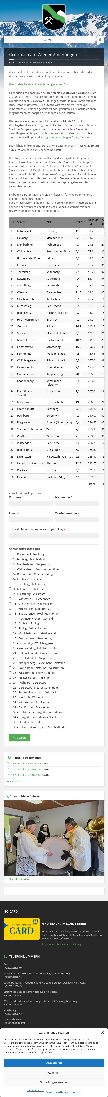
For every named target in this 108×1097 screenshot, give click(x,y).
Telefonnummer (67, 513)
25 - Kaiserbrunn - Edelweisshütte (34, 672)
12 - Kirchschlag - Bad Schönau (32, 608)
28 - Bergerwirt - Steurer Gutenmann (36, 687)
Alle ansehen (14, 781)
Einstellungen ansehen (54, 1082)
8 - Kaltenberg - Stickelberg (29, 589)
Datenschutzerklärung (56, 1092)
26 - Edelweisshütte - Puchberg (32, 677)
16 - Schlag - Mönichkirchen (30, 628)
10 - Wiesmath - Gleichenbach (31, 599)
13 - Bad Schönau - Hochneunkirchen (36, 613)
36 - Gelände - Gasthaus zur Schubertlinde (39, 727)
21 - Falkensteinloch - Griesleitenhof (35, 653)
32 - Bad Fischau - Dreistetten (31, 707)
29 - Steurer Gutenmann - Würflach (35, 692)
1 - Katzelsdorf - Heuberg (28, 554)
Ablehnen (54, 1072)
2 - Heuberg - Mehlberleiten (30, 559)
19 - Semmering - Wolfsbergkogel (33, 643)
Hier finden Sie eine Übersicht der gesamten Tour (39, 84)
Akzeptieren (54, 1062)
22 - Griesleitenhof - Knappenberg (34, 658)
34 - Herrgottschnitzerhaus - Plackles (35, 717)
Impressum (75, 1092)
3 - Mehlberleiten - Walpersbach (32, 564)
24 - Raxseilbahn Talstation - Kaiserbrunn (38, 668)
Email (14, 513)
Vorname (16, 497)
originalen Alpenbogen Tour (60, 137)
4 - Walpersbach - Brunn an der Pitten (36, 569)
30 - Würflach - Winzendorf (30, 697)
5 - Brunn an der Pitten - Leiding (33, 574)
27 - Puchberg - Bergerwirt (29, 682)
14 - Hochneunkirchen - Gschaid (33, 618)
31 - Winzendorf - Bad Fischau (31, 702)
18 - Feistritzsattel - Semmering (32, 638)
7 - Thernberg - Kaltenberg (29, 584)
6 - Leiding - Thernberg (27, 579)
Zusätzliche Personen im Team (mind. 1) (37, 529)
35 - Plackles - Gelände (27, 722)
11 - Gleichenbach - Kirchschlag (32, 603)
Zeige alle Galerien (18, 879)
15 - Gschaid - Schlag (26, 623)
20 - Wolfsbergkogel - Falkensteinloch (36, 648)
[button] (102, 1032)
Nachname (63, 497)
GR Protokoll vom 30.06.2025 (26, 775)
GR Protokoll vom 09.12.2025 (26, 763)
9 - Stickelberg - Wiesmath (29, 594)
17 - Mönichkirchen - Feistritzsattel (34, 633)
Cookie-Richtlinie (35, 1090)
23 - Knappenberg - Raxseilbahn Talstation (39, 663)
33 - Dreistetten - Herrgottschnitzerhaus (37, 712)
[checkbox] (10, 554)
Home (12, 62)
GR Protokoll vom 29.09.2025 (26, 769)
